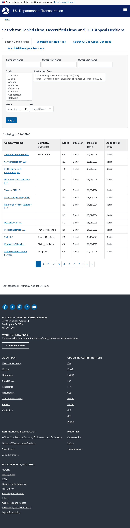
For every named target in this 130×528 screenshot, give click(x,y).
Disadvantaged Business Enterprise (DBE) (69, 75)
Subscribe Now (15, 345)
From (9, 104)
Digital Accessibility (11, 512)
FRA (69, 381)
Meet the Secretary (11, 363)
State (9, 71)
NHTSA (70, 404)
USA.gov (6, 469)
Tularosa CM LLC (12, 190)
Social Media (8, 381)
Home (7, 19)
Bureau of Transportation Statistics (19, 443)
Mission (5, 369)
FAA (69, 363)
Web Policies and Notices (14, 502)
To (31, 104)
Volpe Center (8, 449)
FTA (69, 386)
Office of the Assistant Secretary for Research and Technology (32, 437)
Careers (6, 404)
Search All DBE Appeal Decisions (92, 41)
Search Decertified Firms (51, 41)
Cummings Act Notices (13, 493)
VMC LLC (8, 237)
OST (69, 416)
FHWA (70, 369)
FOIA (4, 479)
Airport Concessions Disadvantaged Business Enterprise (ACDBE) (69, 78)
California (19, 88)
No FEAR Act (8, 488)
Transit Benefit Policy (12, 398)
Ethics (5, 498)
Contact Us (7, 410)
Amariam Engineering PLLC (17, 197)
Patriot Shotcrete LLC (14, 229)
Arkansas (19, 85)
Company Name (14, 59)
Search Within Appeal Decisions (25, 48)
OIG (69, 410)
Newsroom (7, 375)
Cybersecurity (74, 437)
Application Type (43, 71)
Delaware (19, 97)
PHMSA (70, 422)
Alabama (19, 75)
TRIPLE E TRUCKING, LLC (16, 154)
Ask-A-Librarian (10, 454)
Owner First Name (51, 59)
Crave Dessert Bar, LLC (15, 161)
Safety (70, 443)
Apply (11, 120)
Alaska (19, 78)
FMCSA (70, 375)
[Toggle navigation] (125, 9)
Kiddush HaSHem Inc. (14, 244)
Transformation (74, 449)
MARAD (70, 398)
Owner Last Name (87, 59)
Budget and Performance (14, 484)
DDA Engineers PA (12, 222)
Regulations (8, 392)
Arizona (19, 82)
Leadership (7, 386)
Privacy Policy (8, 474)
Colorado (19, 91)
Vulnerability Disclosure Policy (16, 507)
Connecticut (19, 94)
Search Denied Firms (17, 41)
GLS (69, 392)
